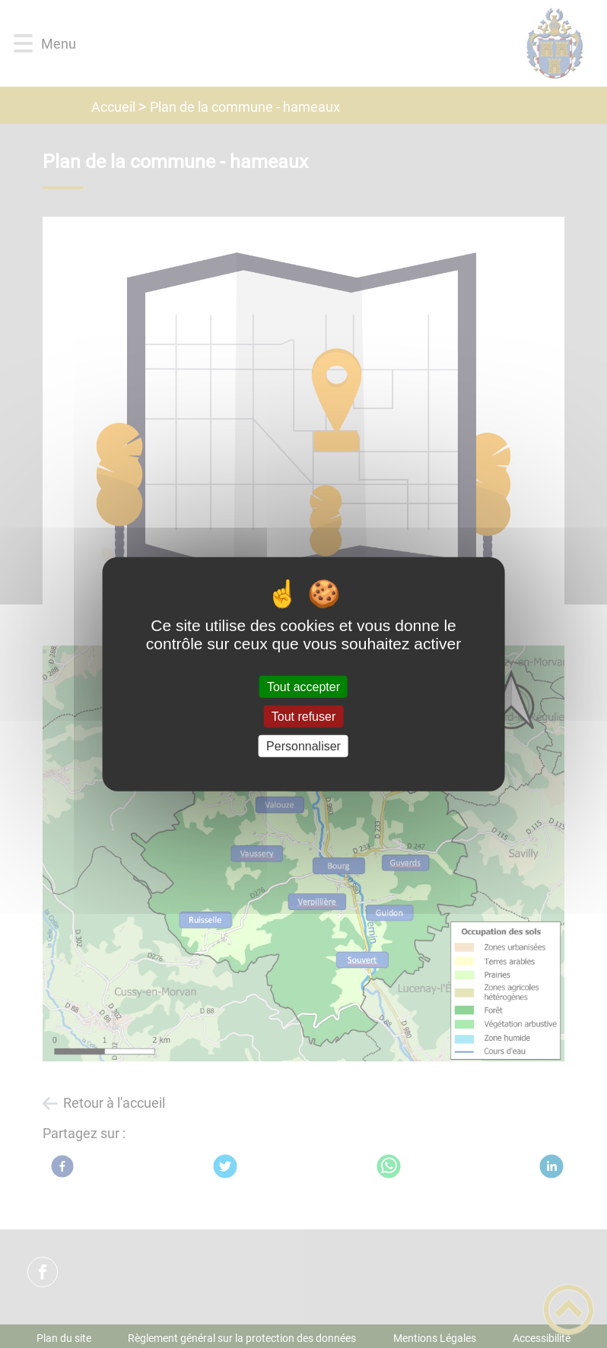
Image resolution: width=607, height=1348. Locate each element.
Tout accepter (303, 686)
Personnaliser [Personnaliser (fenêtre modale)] (303, 746)
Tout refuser (303, 715)
